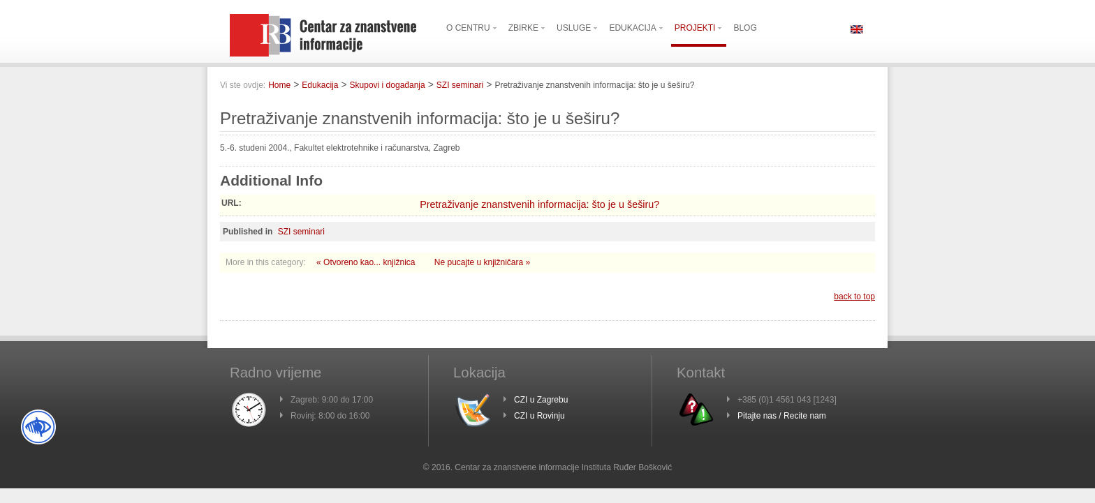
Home (279, 85)
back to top (854, 296)
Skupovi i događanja (387, 85)
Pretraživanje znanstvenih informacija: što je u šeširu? (539, 204)
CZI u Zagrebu (541, 400)
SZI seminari (459, 85)
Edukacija (320, 85)
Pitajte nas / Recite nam (781, 416)
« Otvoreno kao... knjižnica (367, 262)
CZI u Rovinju (539, 416)
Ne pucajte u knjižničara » (482, 262)
